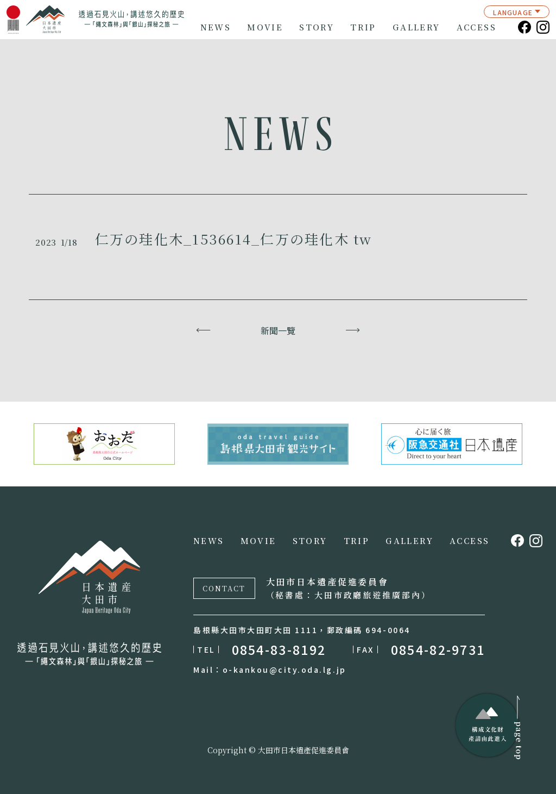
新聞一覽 (278, 330)
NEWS (215, 27)
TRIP (363, 27)
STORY (316, 27)
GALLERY (416, 27)
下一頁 (352, 330)
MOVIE (265, 27)
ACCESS (476, 27)
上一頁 (203, 330)
